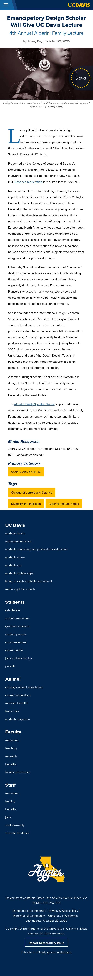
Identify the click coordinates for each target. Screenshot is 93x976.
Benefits (10, 764)
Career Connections (18, 695)
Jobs (8, 817)
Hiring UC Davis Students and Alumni (28, 581)
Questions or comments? (29, 910)
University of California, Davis (25, 897)
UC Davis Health (15, 533)
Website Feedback (17, 833)
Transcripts (12, 711)
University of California (63, 915)
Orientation (12, 610)
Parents (10, 666)
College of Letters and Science (31, 492)
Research (11, 756)
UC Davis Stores (15, 557)
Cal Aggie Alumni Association (24, 687)
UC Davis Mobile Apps (19, 573)
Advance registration (28, 181)
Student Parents (15, 634)
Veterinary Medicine (18, 541)
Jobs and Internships (18, 658)
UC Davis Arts (13, 565)
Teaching (11, 748)
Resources (12, 740)
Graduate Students (17, 626)
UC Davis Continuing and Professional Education (36, 549)
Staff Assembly (14, 825)
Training (10, 801)
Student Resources (17, 618)
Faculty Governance (17, 772)
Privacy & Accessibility (63, 910)
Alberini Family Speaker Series (34, 404)
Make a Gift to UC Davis (20, 589)
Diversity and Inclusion (26, 503)
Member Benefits (16, 703)
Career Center (14, 650)
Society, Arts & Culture (26, 471)
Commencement (16, 642)
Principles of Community (29, 915)
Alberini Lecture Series (64, 503)
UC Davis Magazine (17, 719)
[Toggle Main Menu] (5, 5)
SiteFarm (65, 952)
